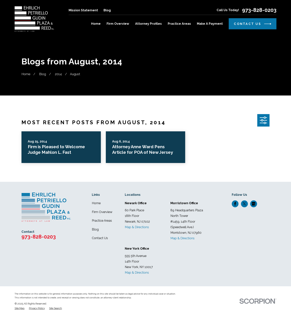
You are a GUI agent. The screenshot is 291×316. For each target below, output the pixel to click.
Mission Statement (83, 10)
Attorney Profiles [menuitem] (148, 24)
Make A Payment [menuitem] (210, 24)
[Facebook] (235, 204)
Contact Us (100, 238)
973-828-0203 (259, 10)
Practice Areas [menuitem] (179, 24)
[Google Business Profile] (253, 204)
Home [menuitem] (96, 24)
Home (96, 203)
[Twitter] (244, 204)
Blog (107, 10)
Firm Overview (102, 212)
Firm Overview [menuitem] (118, 24)
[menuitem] (20, 308)
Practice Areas (102, 220)
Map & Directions (137, 227)
